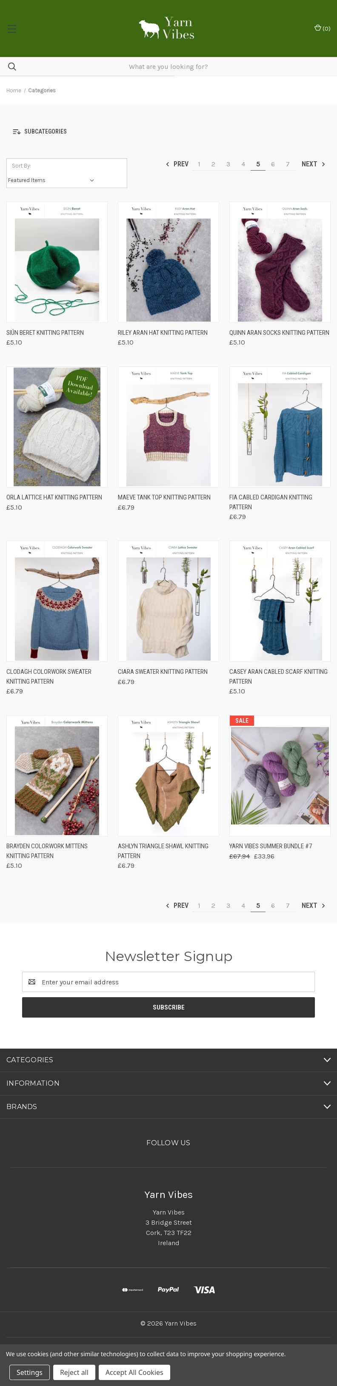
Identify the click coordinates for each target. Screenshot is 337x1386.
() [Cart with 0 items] (322, 28)
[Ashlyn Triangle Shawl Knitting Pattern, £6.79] (168, 776)
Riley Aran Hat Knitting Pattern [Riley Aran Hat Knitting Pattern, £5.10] (163, 333)
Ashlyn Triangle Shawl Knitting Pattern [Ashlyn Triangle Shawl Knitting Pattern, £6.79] (163, 851)
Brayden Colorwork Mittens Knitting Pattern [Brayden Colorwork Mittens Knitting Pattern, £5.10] (47, 851)
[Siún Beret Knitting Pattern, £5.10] (57, 262)
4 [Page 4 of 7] (243, 164)
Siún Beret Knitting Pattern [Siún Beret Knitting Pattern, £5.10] (45, 333)
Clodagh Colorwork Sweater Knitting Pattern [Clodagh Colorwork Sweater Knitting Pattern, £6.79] (48, 676)
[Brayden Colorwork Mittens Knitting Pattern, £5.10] (57, 776)
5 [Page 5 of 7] (258, 164)
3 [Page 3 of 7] (228, 164)
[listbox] (53, 180)
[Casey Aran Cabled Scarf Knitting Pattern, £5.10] (280, 601)
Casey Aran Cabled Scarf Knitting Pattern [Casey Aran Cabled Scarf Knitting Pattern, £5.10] (278, 676)
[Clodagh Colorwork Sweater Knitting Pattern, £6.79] (57, 601)
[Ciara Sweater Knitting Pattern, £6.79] (168, 601)
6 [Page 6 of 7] (273, 164)
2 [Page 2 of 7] (213, 164)
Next (314, 164)
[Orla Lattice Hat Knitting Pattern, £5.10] (57, 427)
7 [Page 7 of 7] (288, 164)
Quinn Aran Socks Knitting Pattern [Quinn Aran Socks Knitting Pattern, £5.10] (279, 333)
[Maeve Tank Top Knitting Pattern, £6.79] (168, 427)
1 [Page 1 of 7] (199, 164)
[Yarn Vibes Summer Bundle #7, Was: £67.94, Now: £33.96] (280, 776)
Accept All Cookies (134, 1372)
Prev (176, 164)
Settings (30, 1372)
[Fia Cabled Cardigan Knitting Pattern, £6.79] (280, 427)
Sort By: (21, 166)
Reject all (74, 1372)
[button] (168, 131)
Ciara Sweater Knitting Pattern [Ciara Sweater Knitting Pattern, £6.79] (163, 672)
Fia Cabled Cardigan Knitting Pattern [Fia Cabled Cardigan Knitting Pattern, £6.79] (270, 502)
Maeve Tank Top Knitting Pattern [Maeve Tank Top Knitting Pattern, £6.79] (164, 497)
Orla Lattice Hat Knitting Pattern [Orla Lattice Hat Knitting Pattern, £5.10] (54, 497)
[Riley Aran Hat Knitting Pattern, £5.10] (168, 262)
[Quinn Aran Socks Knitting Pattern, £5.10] (280, 262)
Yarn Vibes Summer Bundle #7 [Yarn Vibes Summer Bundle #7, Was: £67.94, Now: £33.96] (270, 846)
